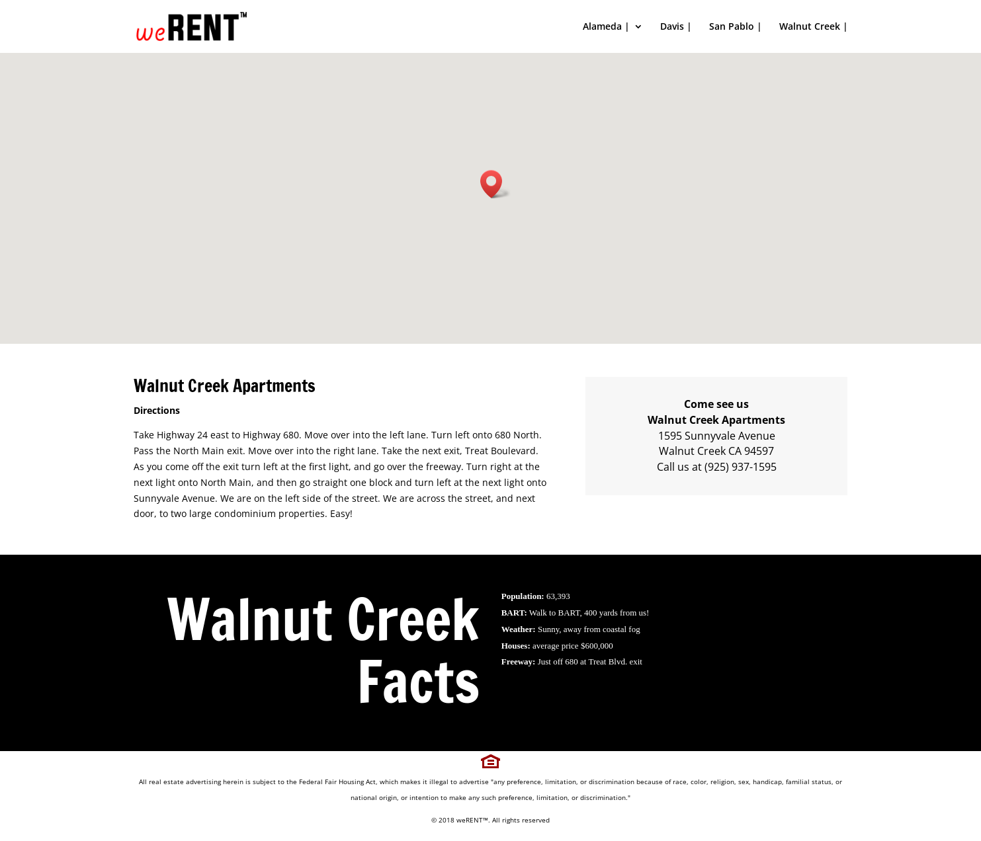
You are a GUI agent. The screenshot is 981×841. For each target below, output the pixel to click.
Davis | (676, 27)
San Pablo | (735, 27)
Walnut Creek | (813, 27)
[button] (495, 184)
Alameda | (606, 27)
